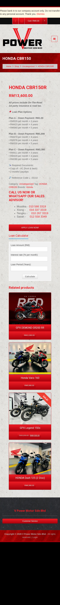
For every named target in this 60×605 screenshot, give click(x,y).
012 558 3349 (38, 274)
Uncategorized (26, 242)
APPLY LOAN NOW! (30, 286)
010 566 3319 (37, 264)
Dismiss (40, 14)
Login (35, 595)
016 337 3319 (37, 267)
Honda (29, 245)
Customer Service (30, 579)
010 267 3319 (39, 271)
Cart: (37, 21)
